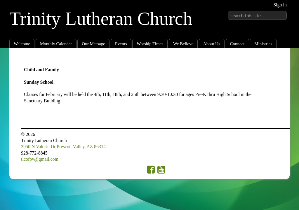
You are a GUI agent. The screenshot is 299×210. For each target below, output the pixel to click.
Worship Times (150, 43)
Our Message (93, 43)
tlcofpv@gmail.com (39, 159)
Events (121, 43)
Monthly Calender (56, 43)
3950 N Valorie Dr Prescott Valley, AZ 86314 (63, 146)
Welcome (22, 43)
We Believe (183, 43)
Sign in (280, 4)
